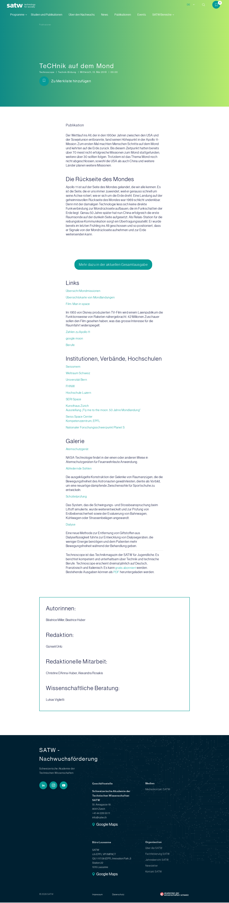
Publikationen (122, 14)
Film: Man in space (78, 304)
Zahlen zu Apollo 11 (79, 332)
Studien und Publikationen (46, 14)
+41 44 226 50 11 (101, 813)
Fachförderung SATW (157, 854)
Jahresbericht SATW (157, 860)
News (104, 14)
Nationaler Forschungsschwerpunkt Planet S (96, 428)
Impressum (97, 895)
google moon (75, 339)
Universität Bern (77, 380)
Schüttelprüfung (77, 497)
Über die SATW (153, 848)
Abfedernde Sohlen (79, 469)
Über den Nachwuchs (82, 14)
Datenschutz (119, 895)
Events (141, 14)
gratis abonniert (126, 568)
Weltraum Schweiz (78, 373)
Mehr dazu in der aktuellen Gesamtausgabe (113, 265)
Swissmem (73, 367)
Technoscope (47, 72)
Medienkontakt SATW (157, 789)
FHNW (70, 386)
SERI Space (74, 400)
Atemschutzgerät (78, 449)
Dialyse (71, 525)
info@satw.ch (99, 817)
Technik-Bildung (69, 72)
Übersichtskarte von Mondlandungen (91, 298)
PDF (116, 572)
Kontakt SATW (153, 872)
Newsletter (151, 866)
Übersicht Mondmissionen (84, 291)
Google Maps (107, 825)
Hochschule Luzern (79, 393)
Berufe (70, 345)
